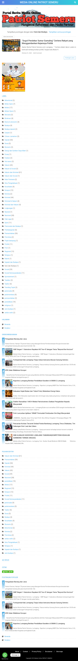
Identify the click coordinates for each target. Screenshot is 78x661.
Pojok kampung (10, 241)
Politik (7, 244)
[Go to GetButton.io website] (5, 659)
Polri (6, 248)
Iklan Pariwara (10, 179)
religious (8, 305)
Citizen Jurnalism (11, 136)
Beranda (7, 324)
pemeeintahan (10, 298)
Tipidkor (7, 280)
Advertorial (8, 100)
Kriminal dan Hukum (11, 205)
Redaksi (7, 328)
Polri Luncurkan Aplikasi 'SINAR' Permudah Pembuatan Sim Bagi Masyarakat (41, 413)
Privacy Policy (36, 651)
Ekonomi (8, 147)
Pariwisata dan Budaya (13, 226)
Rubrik (7, 259)
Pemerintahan (9, 233)
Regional (8, 251)
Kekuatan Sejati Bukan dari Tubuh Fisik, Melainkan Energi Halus (36, 391)
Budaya (7, 125)
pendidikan (8, 302)
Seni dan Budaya (8, 36)
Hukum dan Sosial (11, 176)
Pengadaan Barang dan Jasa (16, 339)
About (17, 651)
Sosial (7, 269)
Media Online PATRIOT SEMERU (39, 2)
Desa (6, 143)
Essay (7, 154)
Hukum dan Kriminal (11, 172)
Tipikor (7, 284)
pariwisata (8, 291)
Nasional (8, 215)
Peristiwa (8, 237)
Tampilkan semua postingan (60, 32)
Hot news (8, 161)
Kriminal (7, 197)
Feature (7, 158)
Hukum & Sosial (10, 169)
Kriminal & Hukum (11, 201)
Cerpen (7, 133)
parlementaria (9, 295)
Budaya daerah (10, 129)
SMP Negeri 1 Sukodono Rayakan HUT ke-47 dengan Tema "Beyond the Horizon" (43, 349)
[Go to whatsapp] (4, 655)
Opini (6, 223)
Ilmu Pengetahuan (11, 183)
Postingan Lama (69, 58)
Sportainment (9, 277)
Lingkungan (9, 208)
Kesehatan (8, 187)
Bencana (8, 115)
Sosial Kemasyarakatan (13, 273)
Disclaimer (48, 651)
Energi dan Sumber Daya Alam (15, 151)
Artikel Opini (9, 111)
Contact (25, 651)
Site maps (59, 651)
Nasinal (7, 212)
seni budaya (9, 309)
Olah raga (8, 219)
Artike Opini (9, 104)
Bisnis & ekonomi (11, 122)
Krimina (7, 194)
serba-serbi (9, 313)
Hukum (7, 165)
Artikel (7, 108)
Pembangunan (10, 230)
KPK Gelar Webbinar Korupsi (15, 370)
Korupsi (7, 190)
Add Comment (37, 53)
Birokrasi (8, 118)
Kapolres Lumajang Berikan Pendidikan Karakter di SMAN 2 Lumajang (39, 381)
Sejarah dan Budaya (11, 262)
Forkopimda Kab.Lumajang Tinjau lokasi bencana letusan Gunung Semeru (40, 360)
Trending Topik (10, 287)
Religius (7, 255)
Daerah (7, 140)
